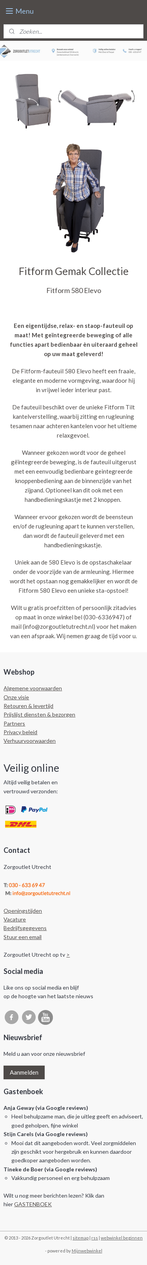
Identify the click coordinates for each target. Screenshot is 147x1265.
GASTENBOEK (33, 1204)
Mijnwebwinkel (87, 1250)
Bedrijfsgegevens (25, 928)
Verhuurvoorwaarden (30, 740)
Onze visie (16, 697)
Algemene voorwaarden (33, 688)
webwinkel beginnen (122, 1237)
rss (94, 1237)
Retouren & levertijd (28, 705)
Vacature (15, 919)
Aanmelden (24, 1072)
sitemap (81, 1237)
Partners (14, 723)
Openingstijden (23, 910)
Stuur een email (23, 937)
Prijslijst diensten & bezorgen (39, 714)
